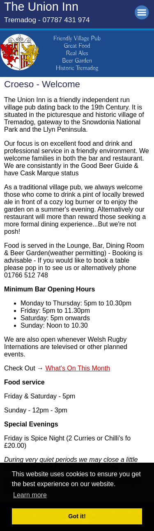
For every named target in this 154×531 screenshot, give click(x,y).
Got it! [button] (76, 516)
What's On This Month (77, 368)
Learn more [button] (30, 494)
